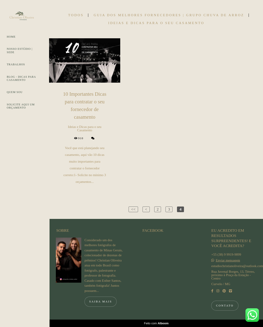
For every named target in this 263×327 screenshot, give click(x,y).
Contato (225, 305)
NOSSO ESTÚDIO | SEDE (19, 50)
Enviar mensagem (228, 260)
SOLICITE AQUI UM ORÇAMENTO (21, 106)
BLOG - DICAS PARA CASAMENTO (21, 78)
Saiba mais (100, 301)
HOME (11, 36)
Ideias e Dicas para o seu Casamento (156, 23)
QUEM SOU (15, 92)
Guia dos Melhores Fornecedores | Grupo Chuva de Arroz (169, 15)
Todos (76, 15)
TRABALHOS (16, 64)
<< (133, 209)
